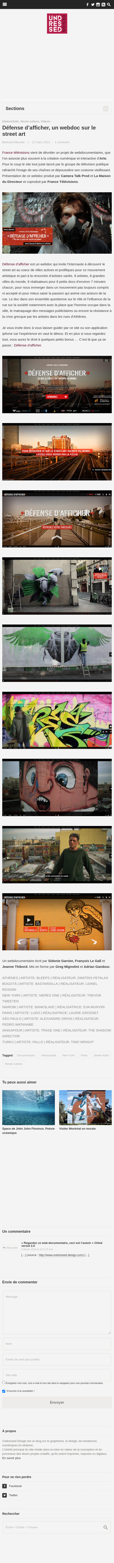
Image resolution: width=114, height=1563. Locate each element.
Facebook (12, 1486)
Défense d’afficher (15, 264)
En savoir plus (11, 1458)
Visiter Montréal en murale (77, 1128)
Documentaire (26, 1055)
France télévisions (15, 152)
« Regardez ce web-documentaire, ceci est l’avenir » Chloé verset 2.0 (62, 1244)
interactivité (48, 1055)
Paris (84, 1055)
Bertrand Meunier (13, 142)
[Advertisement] (57, 68)
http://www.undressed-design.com (61, 1255)
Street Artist (101, 1055)
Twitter (10, 1495)
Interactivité (10, 121)
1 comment (62, 142)
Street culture (29, 121)
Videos (45, 121)
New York (68, 1055)
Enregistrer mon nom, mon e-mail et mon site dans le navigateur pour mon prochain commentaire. (54, 1383)
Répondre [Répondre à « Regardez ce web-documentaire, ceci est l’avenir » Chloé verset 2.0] (12, 1247)
